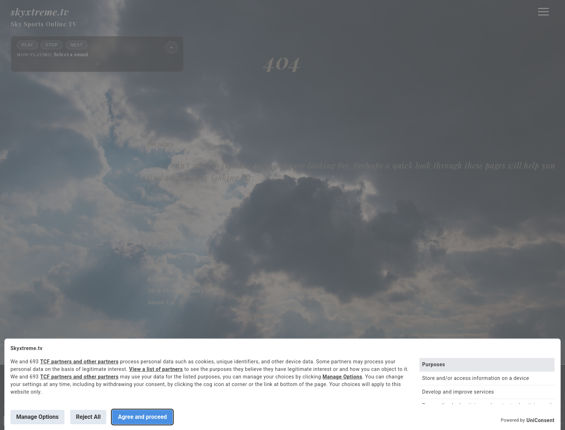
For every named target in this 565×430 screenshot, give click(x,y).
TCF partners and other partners (79, 361)
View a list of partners (156, 369)
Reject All (88, 416)
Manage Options (342, 377)
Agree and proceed (142, 416)
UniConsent (540, 420)
